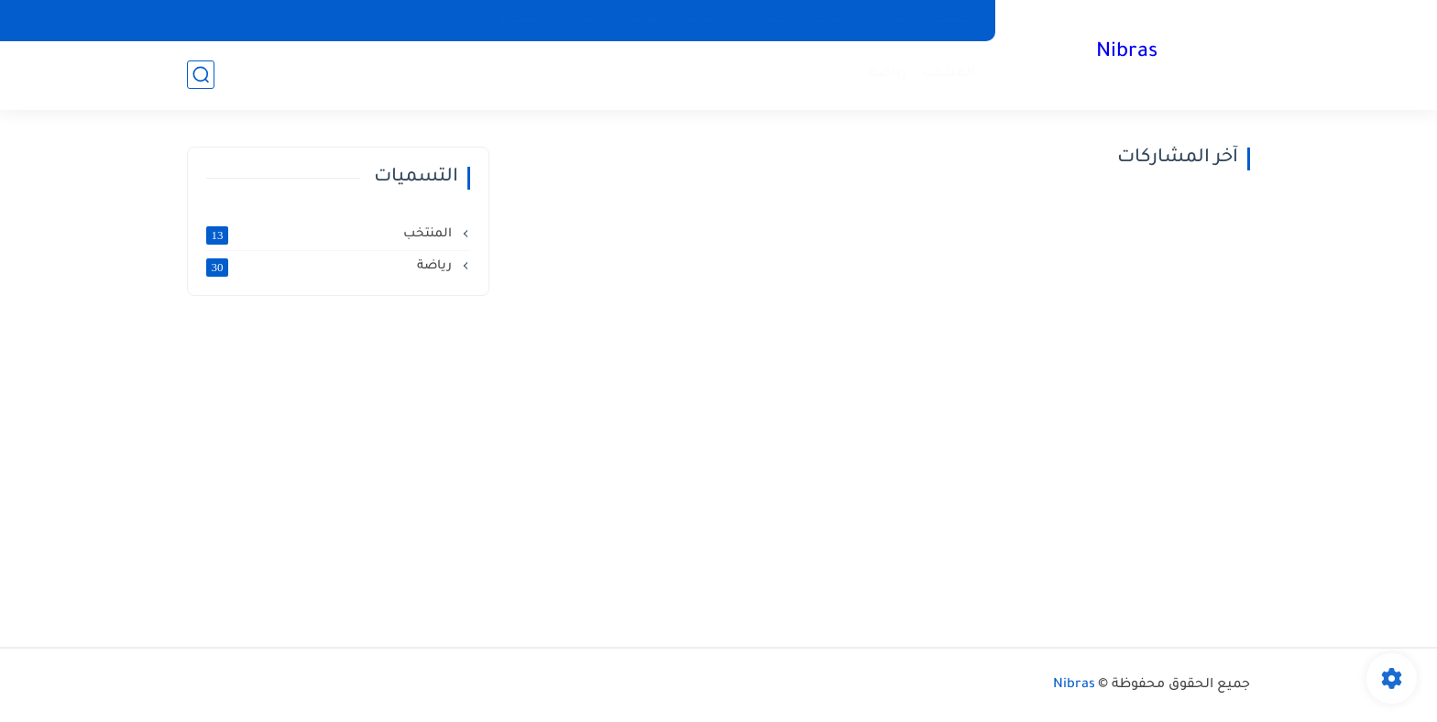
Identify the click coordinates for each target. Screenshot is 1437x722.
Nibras (1126, 53)
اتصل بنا (768, 20)
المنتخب (948, 74)
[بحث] (200, 74)
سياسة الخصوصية (671, 20)
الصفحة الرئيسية (929, 20)
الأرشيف (837, 20)
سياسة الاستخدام (548, 20)
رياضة (888, 74)
